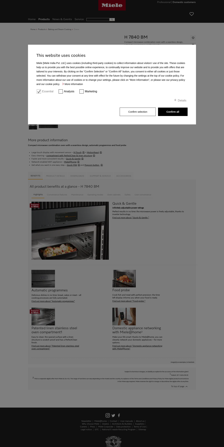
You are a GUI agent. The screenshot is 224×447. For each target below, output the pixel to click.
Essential (47, 91)
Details (182, 100)
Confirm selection (137, 111)
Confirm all (172, 111)
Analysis (69, 91)
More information (74, 84)
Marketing (91, 91)
